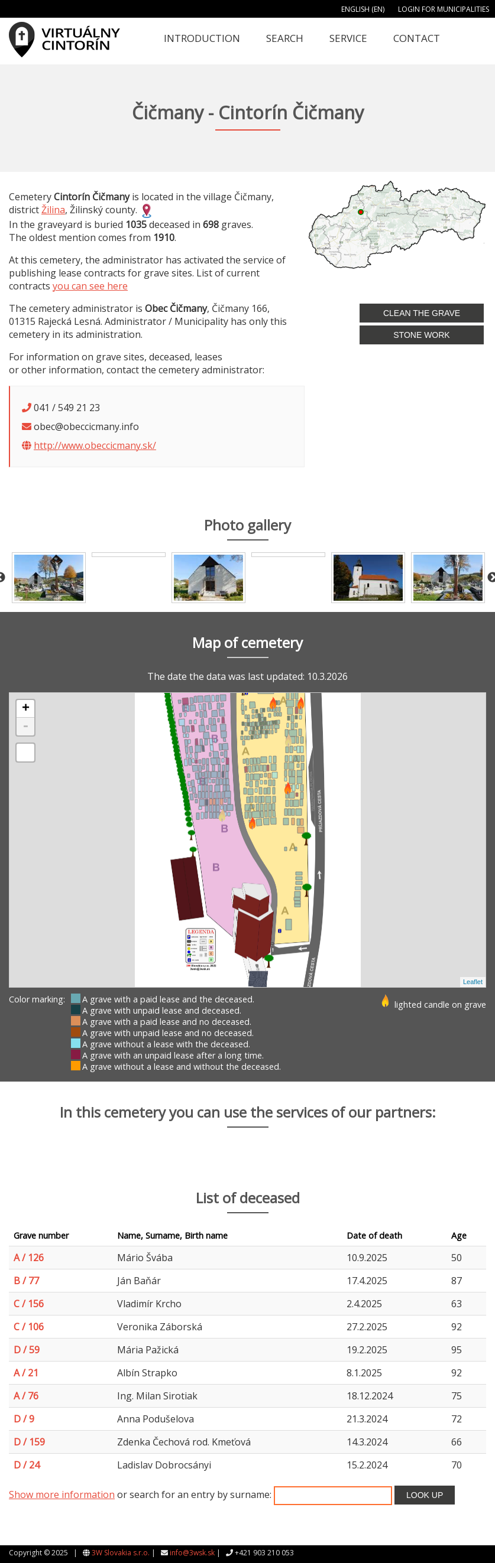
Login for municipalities (443, 9)
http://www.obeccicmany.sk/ (95, 445)
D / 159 (29, 1441)
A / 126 (29, 1257)
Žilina (53, 209)
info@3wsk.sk (192, 1553)
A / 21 (26, 1372)
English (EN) (362, 9)
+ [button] (26, 709)
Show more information (62, 1494)
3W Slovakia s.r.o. (121, 1553)
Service (348, 38)
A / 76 (26, 1395)
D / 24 (27, 1464)
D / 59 (27, 1349)
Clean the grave (421, 313)
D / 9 (24, 1418)
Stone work (421, 335)
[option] (49, 577)
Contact (416, 38)
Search (284, 38)
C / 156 (29, 1303)
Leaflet (473, 981)
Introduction (202, 38)
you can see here (90, 285)
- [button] (25, 726)
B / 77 (26, 1280)
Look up (424, 1495)
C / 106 (29, 1326)
